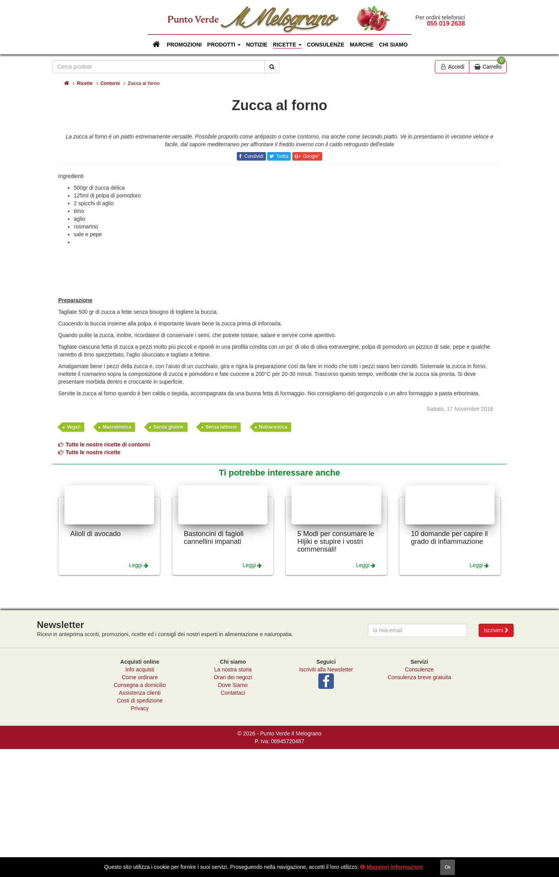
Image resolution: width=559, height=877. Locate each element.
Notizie (256, 45)
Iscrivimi (496, 758)
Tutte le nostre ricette (89, 580)
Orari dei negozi (233, 805)
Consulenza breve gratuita (419, 805)
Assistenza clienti (139, 821)
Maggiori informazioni (391, 867)
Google (311, 284)
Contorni (110, 83)
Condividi (253, 284)
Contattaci (232, 821)
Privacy (140, 836)
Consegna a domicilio (140, 813)
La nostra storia (233, 797)
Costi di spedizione (140, 828)
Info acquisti (140, 797)
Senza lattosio (221, 555)
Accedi (452, 67)
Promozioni (184, 45)
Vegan (73, 555)
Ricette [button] (287, 45)
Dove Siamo (233, 813)
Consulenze (325, 45)
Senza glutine (168, 555)
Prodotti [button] (224, 45)
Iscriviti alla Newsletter (326, 797)
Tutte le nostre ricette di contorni (104, 572)
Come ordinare (140, 805)
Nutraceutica (273, 555)
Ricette (84, 83)
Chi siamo (393, 45)
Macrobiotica (116, 555)
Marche (361, 45)
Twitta (281, 284)
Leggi (135, 693)
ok (447, 867)
